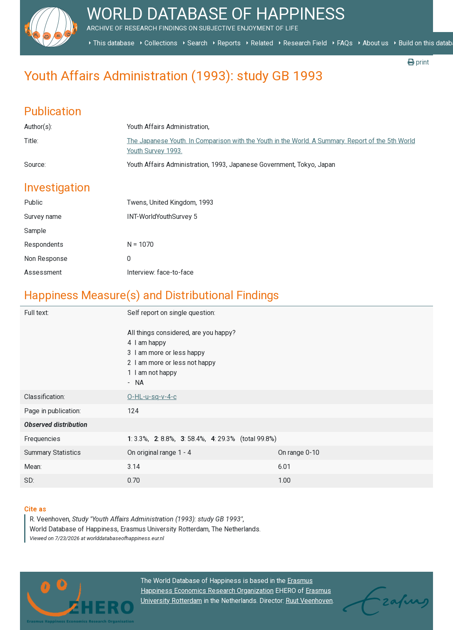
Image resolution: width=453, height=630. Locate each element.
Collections (160, 43)
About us (375, 43)
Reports (229, 43)
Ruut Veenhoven (309, 601)
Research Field (305, 43)
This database (113, 43)
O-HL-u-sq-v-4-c (152, 397)
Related (262, 43)
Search (197, 43)
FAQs (345, 43)
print (418, 62)
